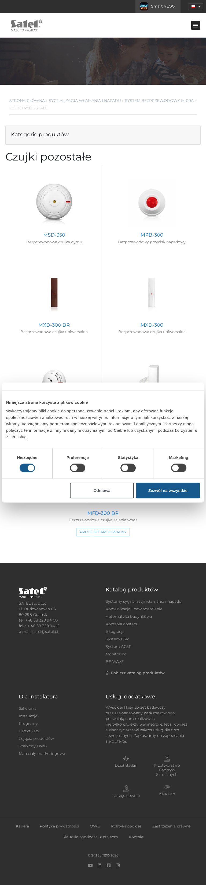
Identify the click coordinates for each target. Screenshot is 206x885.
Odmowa (101, 490)
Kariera (22, 826)
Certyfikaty (29, 731)
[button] (196, 6)
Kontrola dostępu (122, 624)
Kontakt (136, 836)
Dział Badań (126, 765)
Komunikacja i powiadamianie (134, 608)
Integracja (115, 631)
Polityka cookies (126, 826)
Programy (28, 723)
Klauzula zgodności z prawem (90, 836)
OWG (95, 826)
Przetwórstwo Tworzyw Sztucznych (167, 770)
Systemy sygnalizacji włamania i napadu (143, 601)
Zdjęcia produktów (36, 738)
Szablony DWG (33, 746)
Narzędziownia (126, 795)
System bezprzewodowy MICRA (159, 100)
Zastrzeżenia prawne (171, 826)
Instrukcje (28, 715)
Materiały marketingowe (42, 753)
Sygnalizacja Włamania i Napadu (85, 100)
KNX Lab (167, 793)
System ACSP (118, 646)
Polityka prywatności (59, 826)
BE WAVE (115, 661)
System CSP (117, 639)
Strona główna (27, 100)
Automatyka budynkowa (129, 616)
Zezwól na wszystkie (167, 490)
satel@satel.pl (45, 631)
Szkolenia (27, 708)
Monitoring (116, 654)
